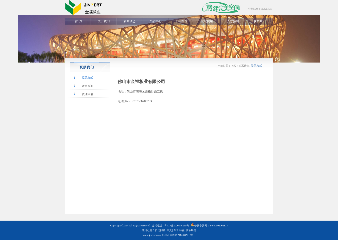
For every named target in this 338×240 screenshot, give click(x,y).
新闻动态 (130, 21)
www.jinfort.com (152, 235)
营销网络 (207, 21)
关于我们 (104, 21)
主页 (169, 230)
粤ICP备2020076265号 (176, 225)
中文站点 (253, 8)
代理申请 (87, 94)
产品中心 (155, 21)
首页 (233, 65)
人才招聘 (233, 21)
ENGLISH (266, 8)
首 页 (77, 21)
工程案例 (181, 21)
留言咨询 (87, 86)
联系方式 (87, 77)
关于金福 (179, 230)
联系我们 (260, 21)
